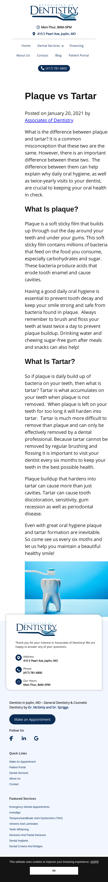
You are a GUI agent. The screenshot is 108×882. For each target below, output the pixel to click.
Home (26, 45)
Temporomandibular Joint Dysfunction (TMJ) (36, 818)
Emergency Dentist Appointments (29, 806)
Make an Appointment (32, 719)
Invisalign (15, 812)
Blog (58, 55)
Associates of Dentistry (49, 120)
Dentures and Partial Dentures (27, 835)
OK (54, 870)
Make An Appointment (22, 761)
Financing (77, 45)
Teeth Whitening (19, 829)
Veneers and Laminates (23, 823)
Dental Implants (18, 840)
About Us (23, 55)
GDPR (95, 861)
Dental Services (48, 45)
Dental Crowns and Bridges (25, 846)
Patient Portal (79, 55)
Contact (42, 55)
